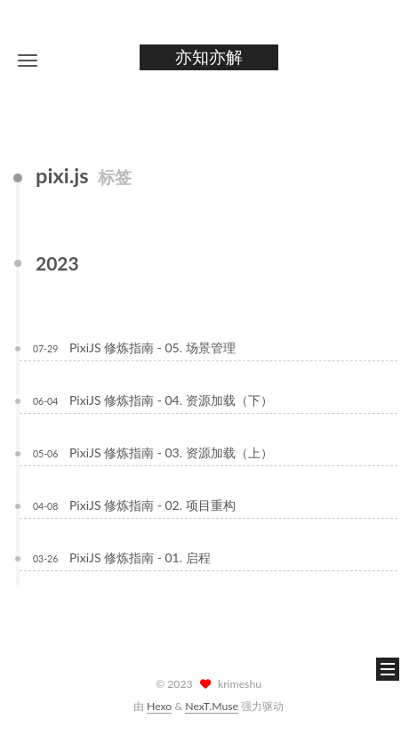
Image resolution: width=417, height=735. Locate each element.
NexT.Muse (211, 706)
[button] (27, 60)
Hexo (159, 706)
